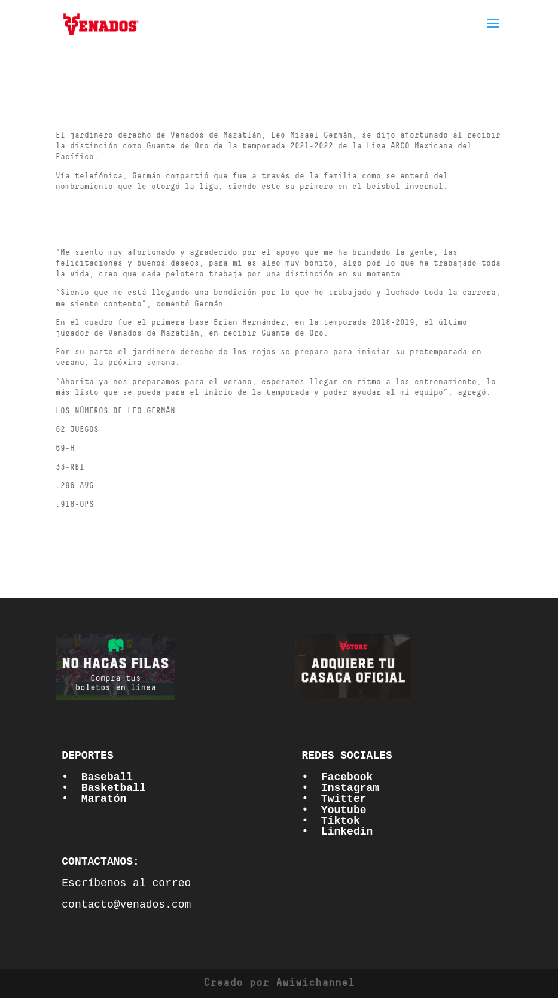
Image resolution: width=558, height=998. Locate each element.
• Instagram (340, 788)
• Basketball (103, 788)
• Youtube (333, 810)
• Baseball (97, 777)
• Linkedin (337, 832)
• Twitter (333, 799)
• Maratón (94, 799)
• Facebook (337, 777)
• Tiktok (330, 821)
